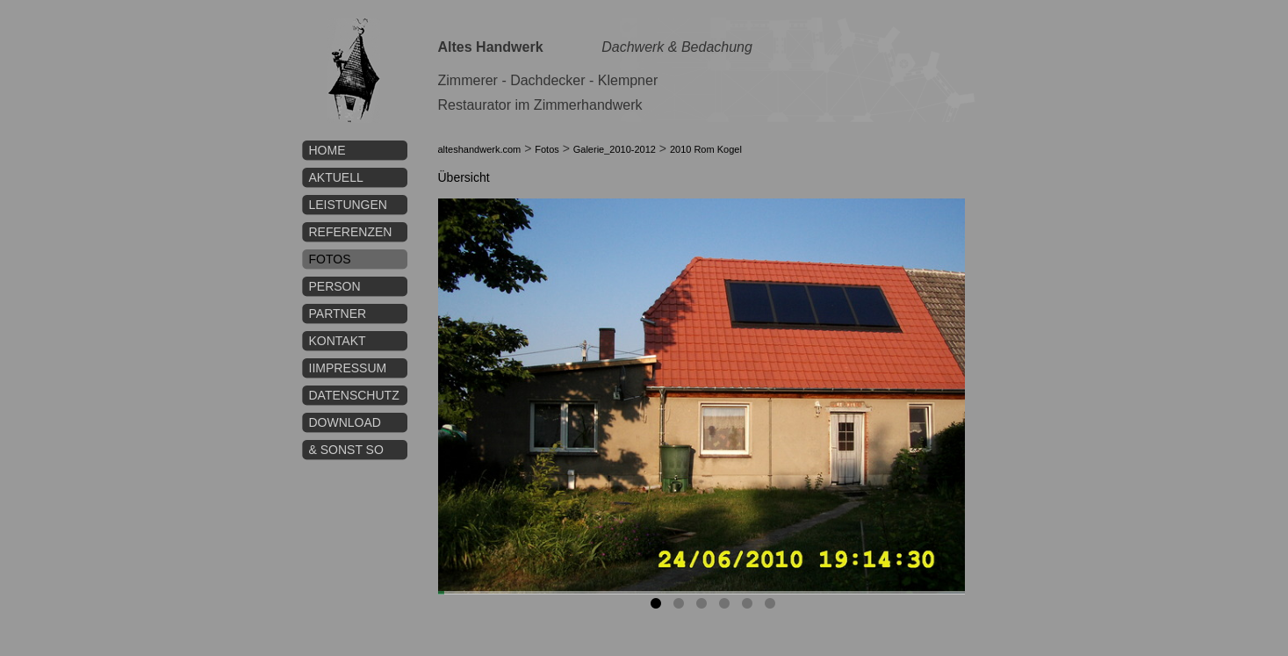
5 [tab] (750, 607)
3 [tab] (704, 607)
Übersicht (464, 177)
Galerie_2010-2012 (614, 149)
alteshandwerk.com (480, 149)
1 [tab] (658, 607)
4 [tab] (727, 607)
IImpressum (348, 368)
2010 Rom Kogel (706, 149)
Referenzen (350, 232)
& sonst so (346, 450)
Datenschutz (354, 395)
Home (327, 150)
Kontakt (337, 341)
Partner (338, 313)
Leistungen (348, 205)
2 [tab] (681, 607)
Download (345, 422)
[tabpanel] (701, 396)
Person (335, 286)
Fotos (330, 259)
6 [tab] (772, 607)
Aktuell (336, 177)
